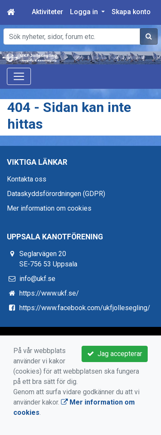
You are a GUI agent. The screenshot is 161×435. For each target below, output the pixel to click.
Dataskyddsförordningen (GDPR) (56, 194)
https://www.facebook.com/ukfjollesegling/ (84, 308)
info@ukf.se (37, 279)
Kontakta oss (26, 179)
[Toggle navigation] (19, 76)
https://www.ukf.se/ (49, 293)
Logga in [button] (85, 12)
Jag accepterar (114, 354)
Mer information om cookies (49, 208)
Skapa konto (131, 12)
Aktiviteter (47, 12)
